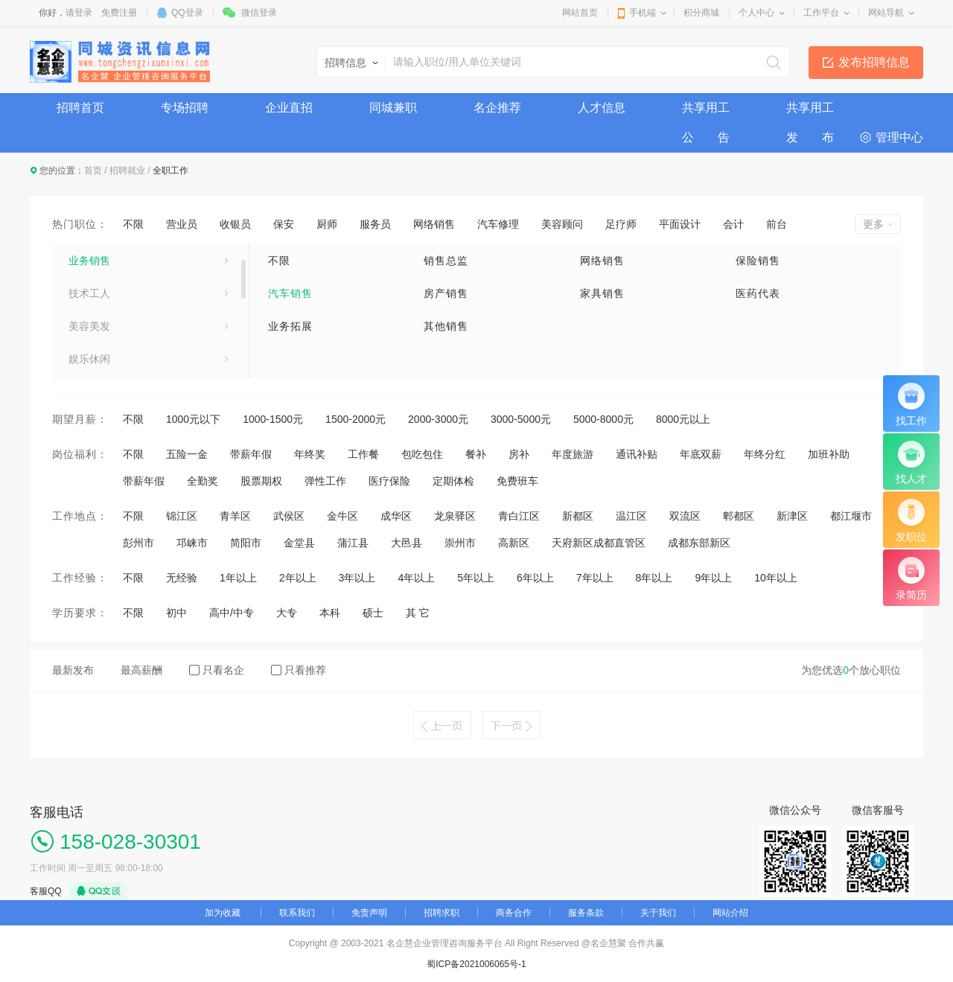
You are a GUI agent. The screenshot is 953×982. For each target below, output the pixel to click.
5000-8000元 (603, 419)
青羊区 (235, 516)
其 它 (418, 613)
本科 (329, 613)
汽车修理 (498, 224)
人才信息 (601, 107)
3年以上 (357, 578)
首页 (93, 170)
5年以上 (475, 578)
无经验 (181, 578)
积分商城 (701, 12)
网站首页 (580, 12)
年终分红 (764, 454)
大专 (286, 613)
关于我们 (658, 913)
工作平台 (821, 12)
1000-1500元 (273, 419)
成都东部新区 (699, 543)
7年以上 (594, 578)
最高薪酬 (141, 670)
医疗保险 (389, 481)
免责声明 (369, 913)
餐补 (475, 454)
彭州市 (138, 543)
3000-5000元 (521, 419)
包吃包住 (422, 454)
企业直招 (289, 107)
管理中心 (899, 137)
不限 (133, 224)
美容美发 (89, 350)
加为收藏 (222, 913)
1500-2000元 (355, 419)
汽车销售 (290, 293)
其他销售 (446, 326)
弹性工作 (325, 481)
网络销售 (434, 224)
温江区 (631, 516)
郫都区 (738, 516)
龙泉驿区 (455, 516)
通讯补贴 (636, 454)
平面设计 (680, 224)
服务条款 (586, 913)
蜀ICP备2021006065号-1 (476, 964)
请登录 (79, 12)
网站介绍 (730, 913)
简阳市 (245, 543)
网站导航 (886, 12)
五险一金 (187, 454)
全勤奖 (202, 481)
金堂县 (299, 543)
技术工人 (89, 317)
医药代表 (758, 293)
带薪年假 (251, 454)
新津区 (792, 516)
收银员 (235, 224)
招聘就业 (127, 170)
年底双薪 (700, 454)
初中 (176, 613)
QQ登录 (187, 12)
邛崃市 (192, 543)
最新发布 (73, 670)
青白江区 (519, 516)
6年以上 (535, 578)
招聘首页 (80, 107)
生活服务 (89, 252)
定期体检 (453, 481)
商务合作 (514, 913)
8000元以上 (683, 419)
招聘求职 (441, 913)
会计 (733, 224)
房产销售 (446, 293)
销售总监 (446, 261)
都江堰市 (851, 516)
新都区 (577, 516)
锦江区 (181, 516)
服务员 (375, 224)
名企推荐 (497, 107)
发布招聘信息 (874, 62)
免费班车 (517, 481)
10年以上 (775, 578)
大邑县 (406, 543)
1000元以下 (193, 419)
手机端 (642, 12)
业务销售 (89, 284)
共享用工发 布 (810, 112)
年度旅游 (572, 454)
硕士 (373, 613)
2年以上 (297, 578)
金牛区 (342, 516)
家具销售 (602, 293)
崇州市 (460, 543)
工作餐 (363, 454)
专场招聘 (184, 107)
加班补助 (829, 454)
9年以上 (713, 578)
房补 (519, 454)
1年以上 (238, 578)
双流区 (685, 516)
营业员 (181, 224)
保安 (283, 224)
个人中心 (756, 12)
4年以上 (416, 578)
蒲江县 (353, 543)
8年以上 (654, 578)
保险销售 (758, 261)
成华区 (396, 516)
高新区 (513, 543)
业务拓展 (290, 326)
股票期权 (261, 481)
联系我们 (297, 913)
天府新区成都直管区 (599, 543)
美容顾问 (562, 224)
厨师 (326, 224)
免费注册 (119, 12)
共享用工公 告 (706, 112)
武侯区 (289, 516)
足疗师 (621, 224)
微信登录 (259, 12)
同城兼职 (393, 107)
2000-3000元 (438, 419)
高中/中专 (231, 613)
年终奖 (309, 454)
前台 (776, 224)
